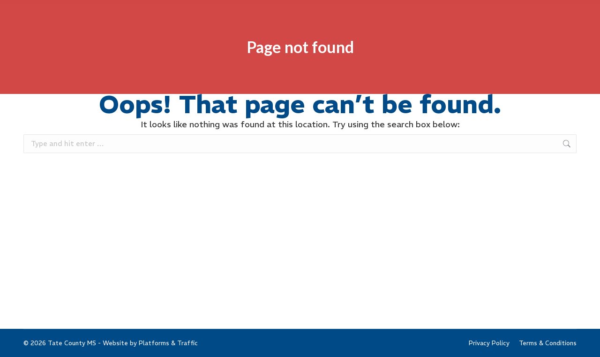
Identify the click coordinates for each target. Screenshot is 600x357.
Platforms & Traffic (168, 343)
